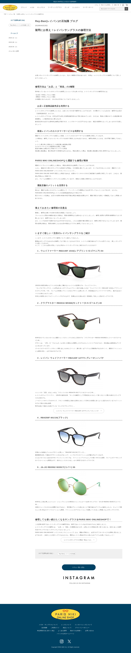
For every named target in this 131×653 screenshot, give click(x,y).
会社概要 (44, 627)
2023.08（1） (13, 42)
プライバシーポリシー (82, 627)
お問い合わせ (89, 630)
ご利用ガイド (55, 627)
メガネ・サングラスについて (48, 624)
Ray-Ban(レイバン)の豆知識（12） (20, 25)
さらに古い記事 (14, 51)
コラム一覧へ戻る (78, 567)
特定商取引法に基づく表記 (46, 630)
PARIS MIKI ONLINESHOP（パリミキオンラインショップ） (55, 532)
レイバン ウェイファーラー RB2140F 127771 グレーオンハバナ (78, 411)
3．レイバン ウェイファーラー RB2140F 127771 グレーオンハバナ (69, 358)
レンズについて (66, 624)
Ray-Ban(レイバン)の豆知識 (67, 553)
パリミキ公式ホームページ (65, 633)
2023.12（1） (13, 38)
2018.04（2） (13, 46)
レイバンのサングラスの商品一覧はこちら (77, 540)
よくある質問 (62, 630)
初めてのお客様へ (76, 630)
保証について (67, 627)
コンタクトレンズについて (83, 624)
